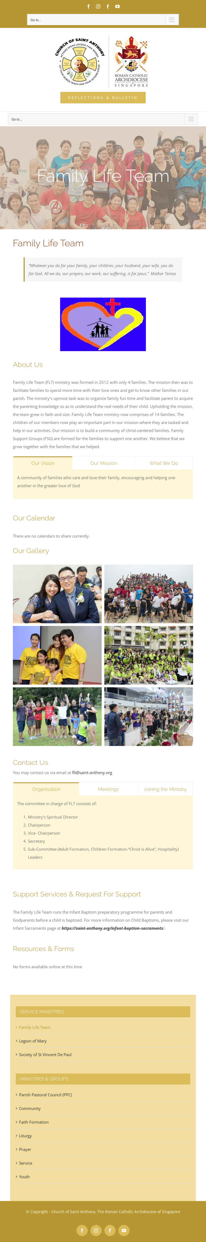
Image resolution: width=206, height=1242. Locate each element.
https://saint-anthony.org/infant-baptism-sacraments (112, 928)
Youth (24, 1176)
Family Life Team (34, 1027)
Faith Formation (34, 1122)
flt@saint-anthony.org (92, 772)
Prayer (25, 1149)
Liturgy (25, 1135)
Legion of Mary (33, 1041)
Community (30, 1108)
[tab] (42, 463)
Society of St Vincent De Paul (45, 1054)
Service (25, 1163)
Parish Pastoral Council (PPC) (45, 1094)
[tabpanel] (103, 484)
